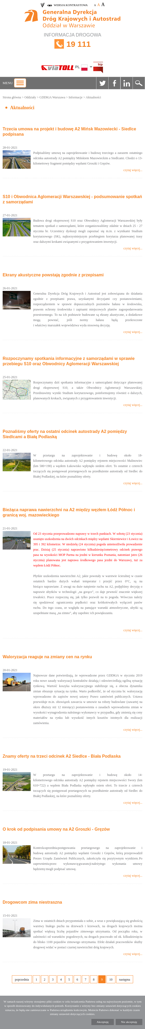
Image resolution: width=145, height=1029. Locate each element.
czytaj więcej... (132, 170)
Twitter (102, 83)
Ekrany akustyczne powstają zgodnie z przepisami (53, 275)
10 (111, 979)
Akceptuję (103, 1021)
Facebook (114, 83)
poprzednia (22, 979)
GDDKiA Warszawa (52, 97)
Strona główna (12, 97)
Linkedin (126, 83)
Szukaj (139, 83)
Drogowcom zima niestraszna (32, 902)
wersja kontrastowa (71, 5)
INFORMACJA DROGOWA (72, 44)
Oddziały (30, 97)
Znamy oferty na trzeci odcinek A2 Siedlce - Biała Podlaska (62, 756)
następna (124, 979)
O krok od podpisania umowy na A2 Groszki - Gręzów (56, 829)
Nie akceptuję (129, 1021)
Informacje (76, 97)
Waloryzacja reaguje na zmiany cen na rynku (47, 657)
